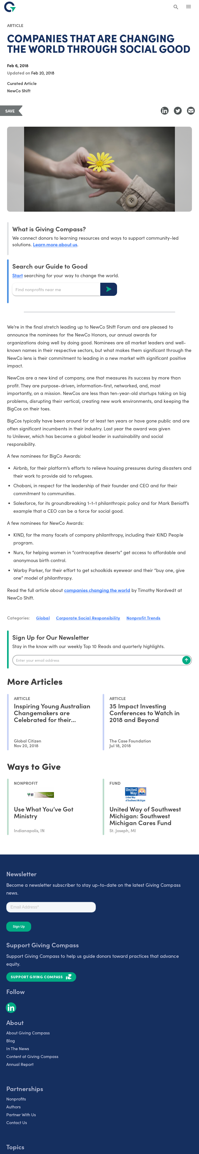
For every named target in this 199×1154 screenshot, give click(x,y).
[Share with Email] (191, 111)
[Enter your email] (102, 660)
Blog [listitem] (10, 1040)
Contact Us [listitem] (16, 1122)
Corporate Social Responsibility (88, 618)
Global (43, 618)
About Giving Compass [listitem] (28, 1032)
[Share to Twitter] (178, 111)
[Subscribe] (186, 660)
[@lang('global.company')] (10, 7)
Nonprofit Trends (143, 618)
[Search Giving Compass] (176, 7)
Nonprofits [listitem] (16, 1099)
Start (17, 275)
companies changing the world (97, 590)
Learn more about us (55, 244)
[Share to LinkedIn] (165, 111)
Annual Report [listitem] (20, 1064)
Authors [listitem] (13, 1106)
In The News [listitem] (17, 1048)
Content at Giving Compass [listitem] (32, 1056)
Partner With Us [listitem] (21, 1114)
